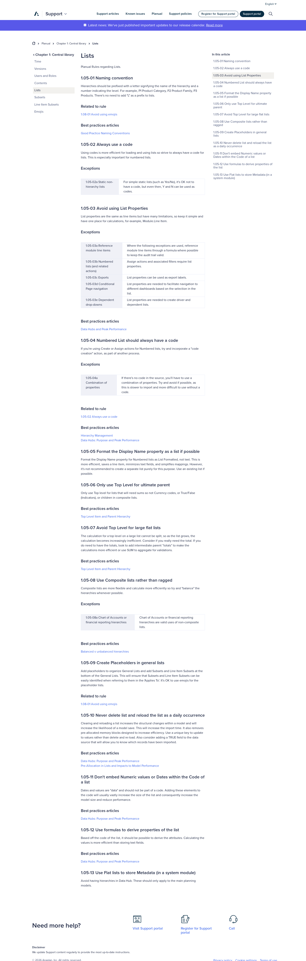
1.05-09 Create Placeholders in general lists (240, 134)
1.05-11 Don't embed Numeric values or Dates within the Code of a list (239, 155)
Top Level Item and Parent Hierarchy (105, 517)
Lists (95, 43)
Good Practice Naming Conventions (105, 133)
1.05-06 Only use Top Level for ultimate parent (240, 105)
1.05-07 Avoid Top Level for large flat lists (241, 114)
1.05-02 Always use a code (99, 417)
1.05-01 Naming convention (231, 61)
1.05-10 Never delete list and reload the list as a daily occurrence (242, 144)
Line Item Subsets (46, 105)
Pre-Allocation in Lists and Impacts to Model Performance (120, 766)
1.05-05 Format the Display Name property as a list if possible (242, 95)
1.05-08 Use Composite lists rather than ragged (240, 123)
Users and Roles (45, 76)
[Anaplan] (36, 13)
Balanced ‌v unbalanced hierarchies (105, 652)
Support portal (252, 14)
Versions (40, 69)
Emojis (38, 112)
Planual (46, 43)
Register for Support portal (218, 14)
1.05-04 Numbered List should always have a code (242, 84)
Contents (40, 83)
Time (37, 61)
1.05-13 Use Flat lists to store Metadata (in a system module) (242, 176)
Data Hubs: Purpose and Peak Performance (110, 440)
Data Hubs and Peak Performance (104, 329)
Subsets (39, 97)
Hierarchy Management (97, 436)
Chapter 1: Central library (71, 43)
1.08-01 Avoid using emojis (99, 114)
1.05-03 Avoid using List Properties (237, 75)
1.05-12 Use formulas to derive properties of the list (242, 166)
